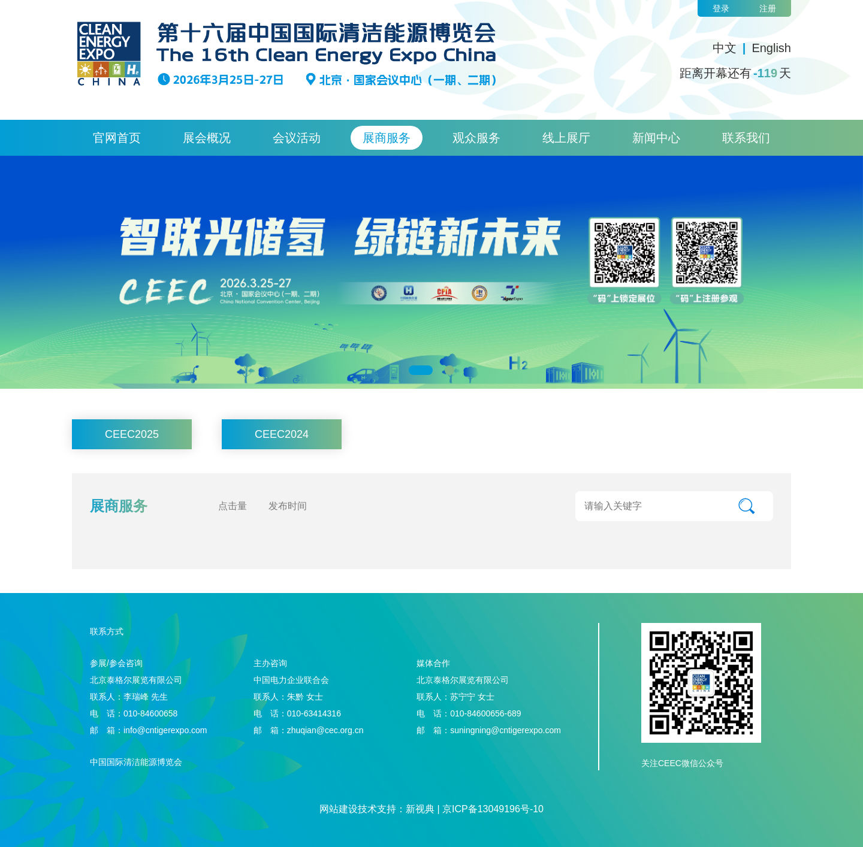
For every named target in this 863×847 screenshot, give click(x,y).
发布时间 (287, 506)
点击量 (232, 506)
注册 (767, 8)
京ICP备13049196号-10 (493, 809)
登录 (721, 8)
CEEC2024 (282, 434)
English (771, 48)
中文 (725, 48)
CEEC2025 (132, 434)
